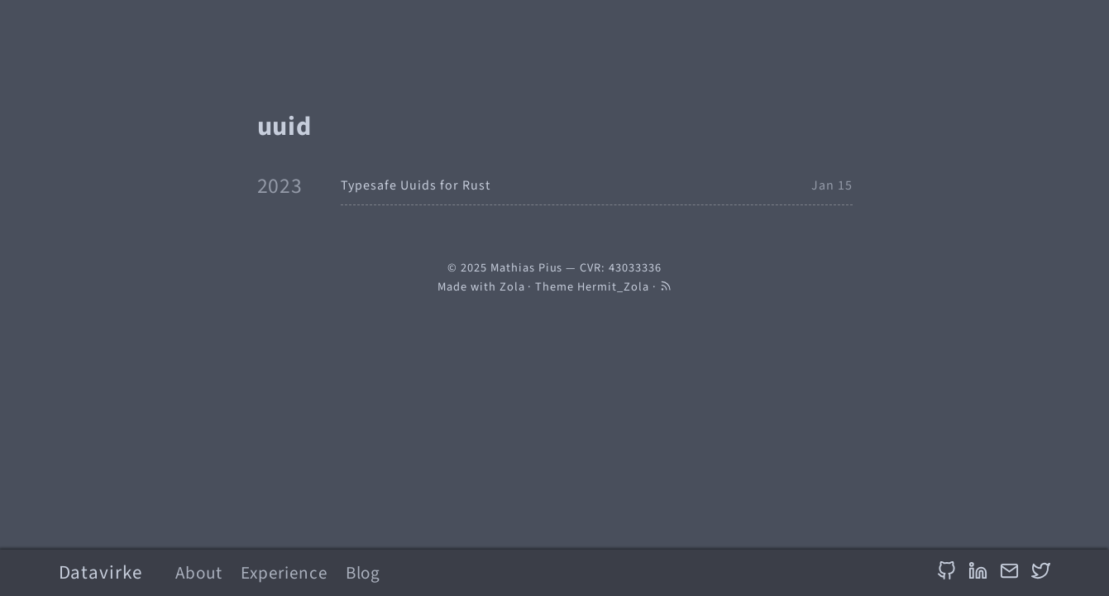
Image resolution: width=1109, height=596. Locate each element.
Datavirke (101, 572)
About (198, 572)
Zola (512, 287)
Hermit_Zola (613, 287)
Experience (284, 572)
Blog (363, 572)
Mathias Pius (526, 267)
